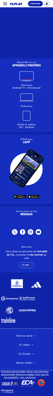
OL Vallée (24, 345)
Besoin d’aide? (24, 363)
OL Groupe (24, 354)
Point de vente (24, 336)
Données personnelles (13, 372)
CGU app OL (42, 374)
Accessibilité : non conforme (20, 377)
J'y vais (25, 265)
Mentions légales (25, 374)
